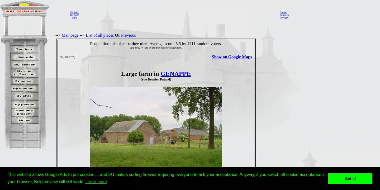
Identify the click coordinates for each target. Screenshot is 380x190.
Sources (284, 14)
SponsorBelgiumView (74, 15)
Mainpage (70, 35)
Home (283, 12)
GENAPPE (176, 73)
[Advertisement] (178, 15)
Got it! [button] (350, 179)
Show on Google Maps (232, 57)
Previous (128, 35)
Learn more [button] (96, 181)
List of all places (100, 35)
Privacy (284, 17)
